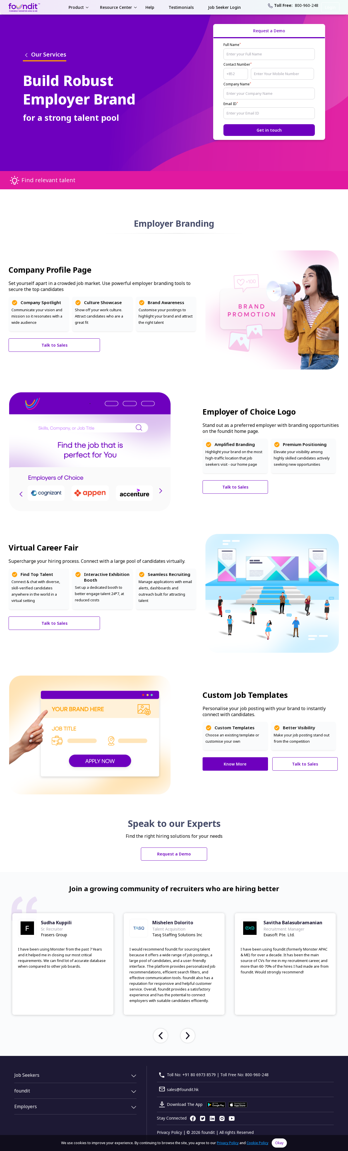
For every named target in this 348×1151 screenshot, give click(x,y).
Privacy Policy (169, 1132)
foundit (22, 1091)
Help (149, 7)
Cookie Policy (257, 1142)
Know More (235, 764)
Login (330, 7)
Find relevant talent (48, 180)
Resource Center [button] (116, 7)
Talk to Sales (54, 345)
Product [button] (76, 7)
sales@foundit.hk (183, 1089)
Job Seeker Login (224, 7)
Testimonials (181, 7)
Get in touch (269, 130)
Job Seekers (26, 1075)
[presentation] (160, 1036)
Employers (25, 1106)
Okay (279, 1142)
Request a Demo (174, 854)
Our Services (44, 55)
